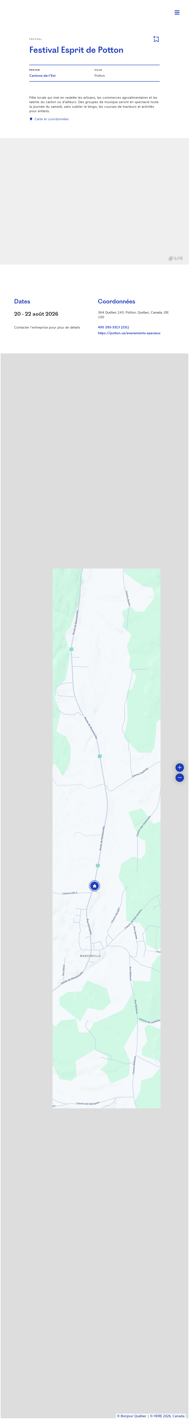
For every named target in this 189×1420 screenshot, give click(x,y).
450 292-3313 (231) (113, 327)
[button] (94, 886)
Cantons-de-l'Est (42, 75)
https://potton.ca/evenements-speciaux (129, 333)
